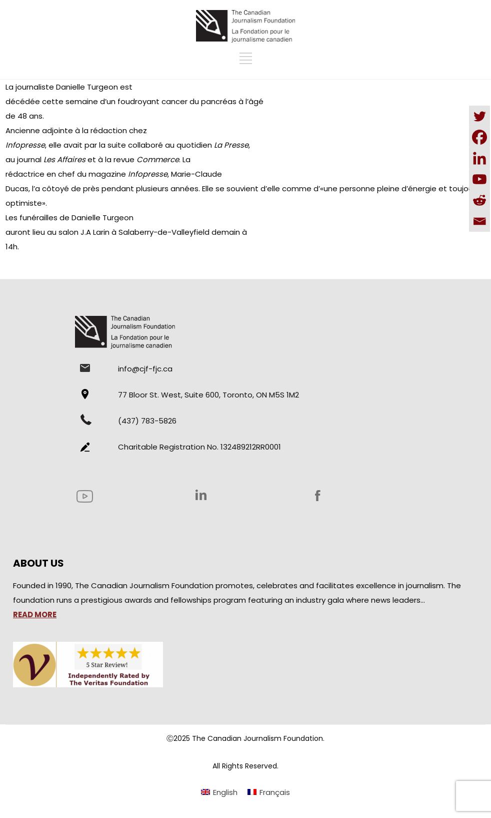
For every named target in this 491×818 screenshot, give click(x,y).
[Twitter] (479, 116)
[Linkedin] (479, 158)
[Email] (479, 221)
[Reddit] (479, 200)
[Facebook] (479, 137)
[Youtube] (479, 179)
